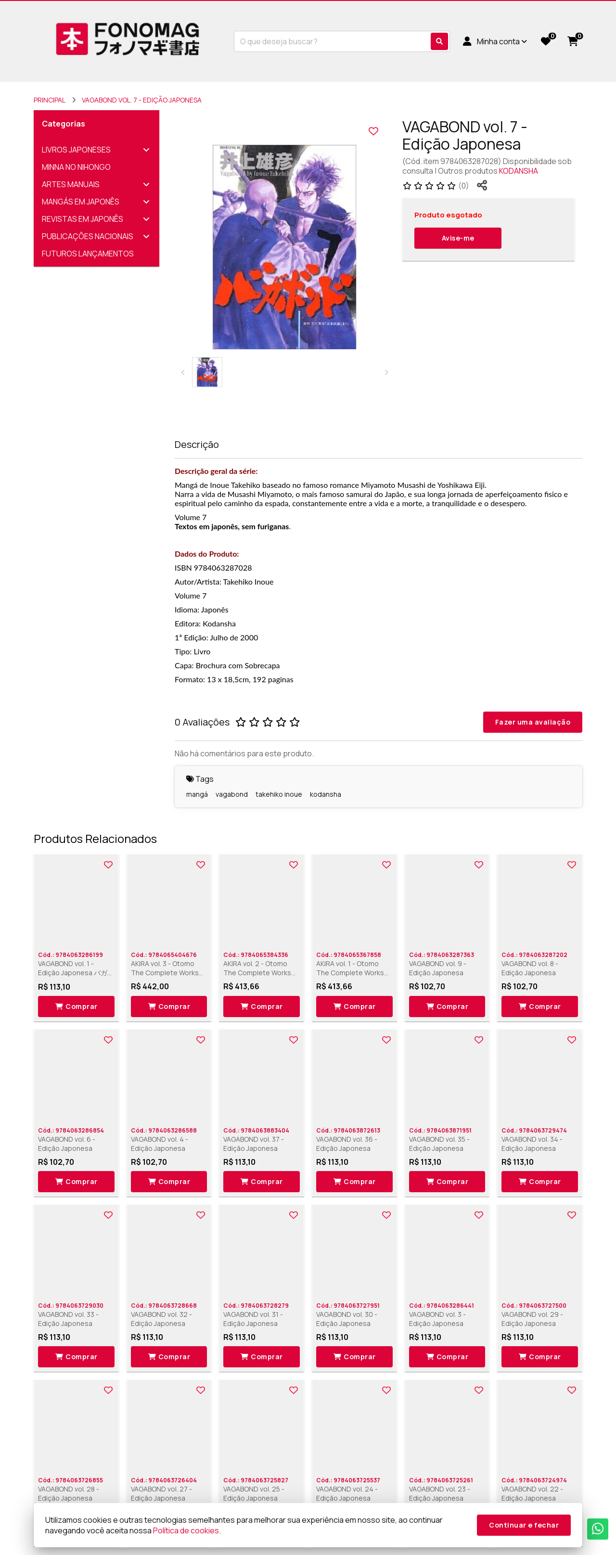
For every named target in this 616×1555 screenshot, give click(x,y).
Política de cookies (186, 1530)
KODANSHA (518, 171)
